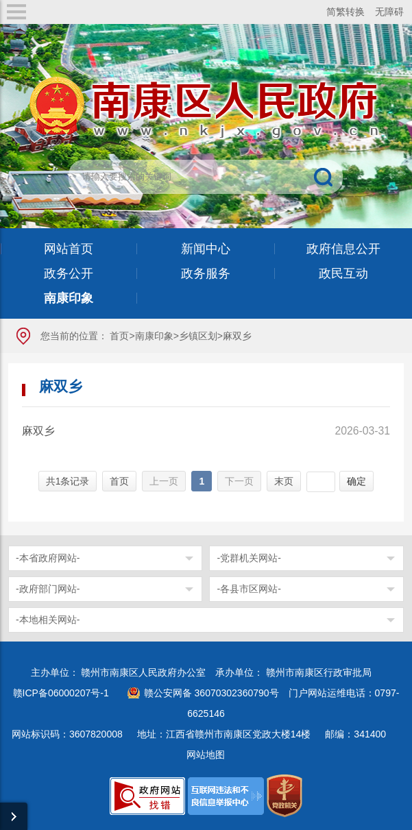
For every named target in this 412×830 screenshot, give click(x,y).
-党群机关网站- (248, 557)
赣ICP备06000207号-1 (61, 692)
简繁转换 (345, 11)
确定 (356, 481)
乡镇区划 (198, 335)
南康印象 (154, 335)
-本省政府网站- (48, 557)
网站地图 (205, 754)
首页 (119, 335)
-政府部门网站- (48, 588)
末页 (283, 481)
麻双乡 (38, 431)
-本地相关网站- (48, 619)
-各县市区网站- (248, 588)
